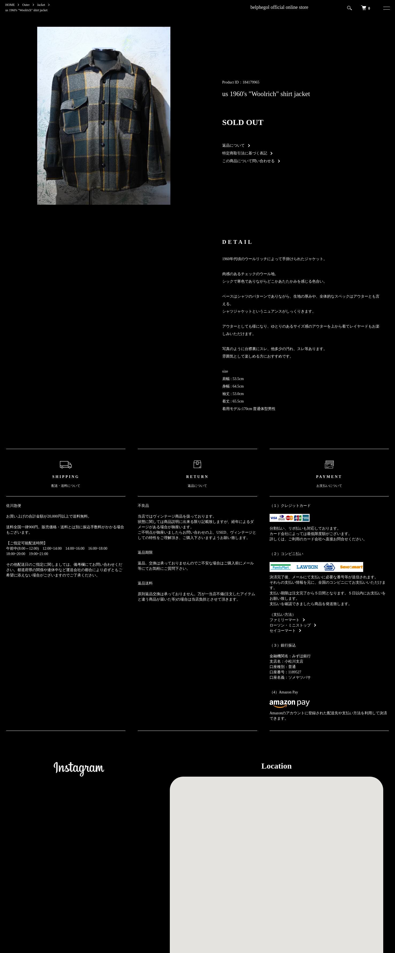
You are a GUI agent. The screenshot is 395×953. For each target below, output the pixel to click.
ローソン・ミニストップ (290, 625)
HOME (10, 5)
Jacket (41, 5)
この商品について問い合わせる (248, 161)
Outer (25, 5)
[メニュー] (385, 8)
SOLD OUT (242, 122)
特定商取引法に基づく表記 (244, 153)
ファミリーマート (285, 620)
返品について (233, 145)
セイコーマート (283, 631)
